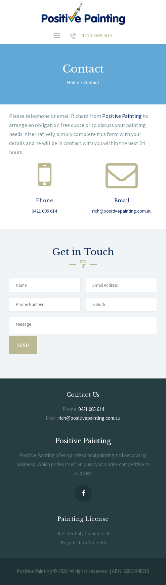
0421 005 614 (91, 409)
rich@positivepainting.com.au (89, 418)
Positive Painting (122, 116)
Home (73, 82)
